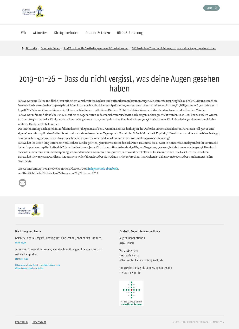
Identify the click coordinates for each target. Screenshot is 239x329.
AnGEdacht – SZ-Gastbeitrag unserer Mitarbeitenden (96, 48)
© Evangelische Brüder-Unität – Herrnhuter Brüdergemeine (37, 265)
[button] (22, 183)
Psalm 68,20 (20, 242)
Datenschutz (39, 322)
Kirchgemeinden (66, 33)
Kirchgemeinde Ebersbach (102, 168)
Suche (209, 7)
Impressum (21, 322)
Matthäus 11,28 (21, 258)
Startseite (31, 48)
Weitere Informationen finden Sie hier (29, 268)
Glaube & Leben (50, 48)
